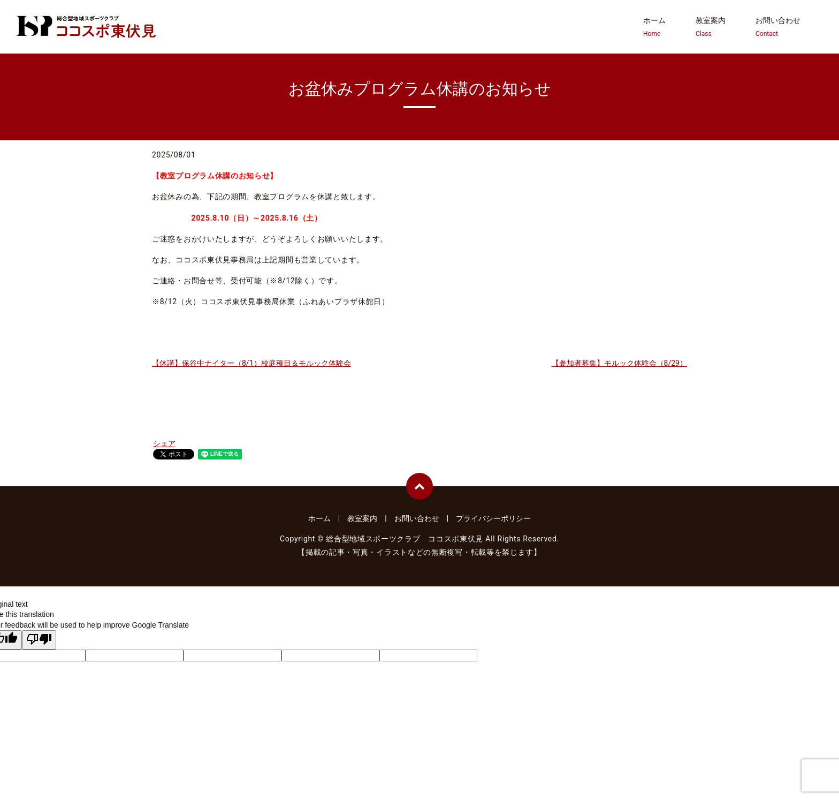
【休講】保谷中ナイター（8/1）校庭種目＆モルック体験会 (251, 363)
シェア (164, 443)
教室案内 (711, 27)
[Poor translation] (39, 640)
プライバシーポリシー (493, 518)
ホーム (654, 27)
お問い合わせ (778, 27)
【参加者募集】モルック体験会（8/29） (619, 363)
